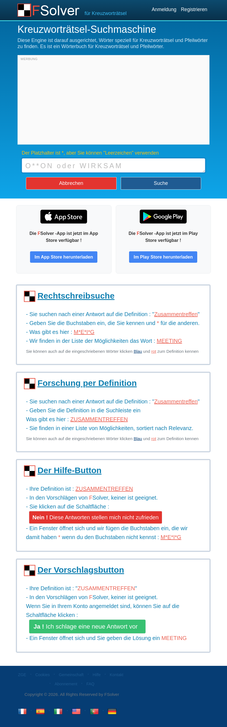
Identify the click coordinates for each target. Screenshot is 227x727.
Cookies (42, 675)
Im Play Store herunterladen (163, 257)
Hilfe (97, 675)
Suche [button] (161, 183)
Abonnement (66, 684)
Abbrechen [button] (71, 183)
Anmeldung (164, 9)
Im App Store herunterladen (63, 257)
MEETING (174, 638)
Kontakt (117, 675)
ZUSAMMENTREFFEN (106, 588)
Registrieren (194, 9)
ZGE (22, 675)
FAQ (90, 684)
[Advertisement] (113, 101)
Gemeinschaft (71, 675)
